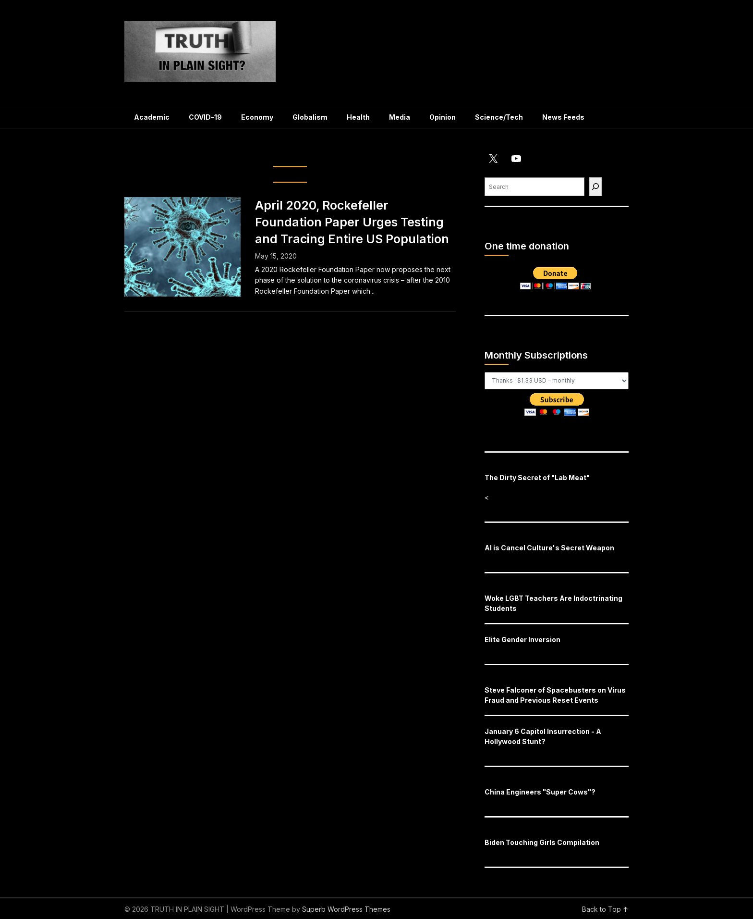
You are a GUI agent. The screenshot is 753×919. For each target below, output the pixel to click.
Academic (152, 117)
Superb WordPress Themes (346, 909)
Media (399, 117)
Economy (257, 117)
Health (358, 117)
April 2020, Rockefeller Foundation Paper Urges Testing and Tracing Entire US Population (352, 222)
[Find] (595, 186)
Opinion (442, 117)
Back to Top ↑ (605, 909)
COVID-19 (205, 117)
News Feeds (563, 117)
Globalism (310, 117)
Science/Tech (499, 117)
